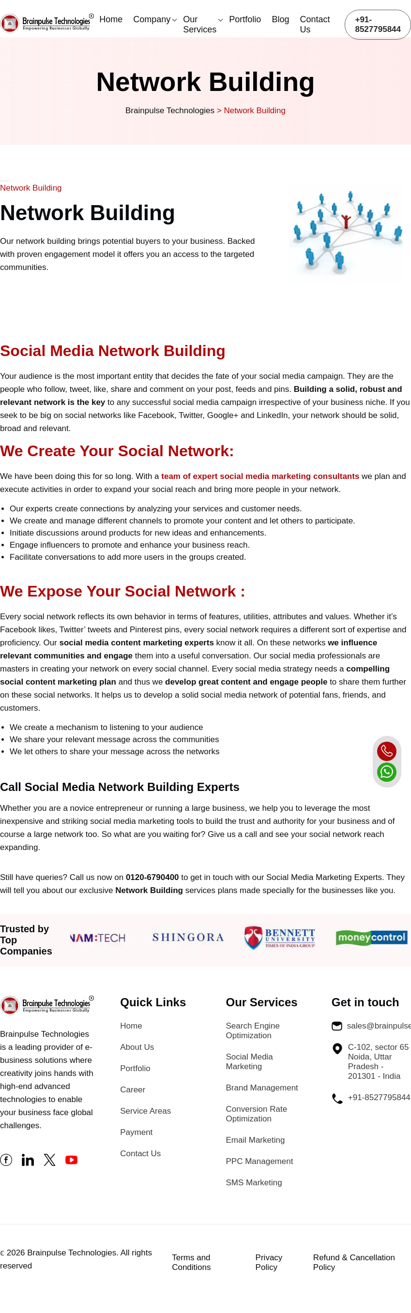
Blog (280, 19)
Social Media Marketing (249, 1061)
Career (132, 1089)
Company (151, 19)
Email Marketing (255, 1140)
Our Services (199, 24)
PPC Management (259, 1161)
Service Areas (145, 1111)
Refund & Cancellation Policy (354, 1262)
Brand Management (262, 1087)
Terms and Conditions (191, 1262)
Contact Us (315, 24)
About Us (137, 1047)
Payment (136, 1132)
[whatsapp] (386, 772)
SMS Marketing (254, 1182)
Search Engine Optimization (253, 1030)
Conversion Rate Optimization (257, 1113)
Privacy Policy (269, 1262)
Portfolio (245, 19)
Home (110, 19)
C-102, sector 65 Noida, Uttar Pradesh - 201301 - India (370, 1062)
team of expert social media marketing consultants (260, 476)
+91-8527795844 (378, 24)
